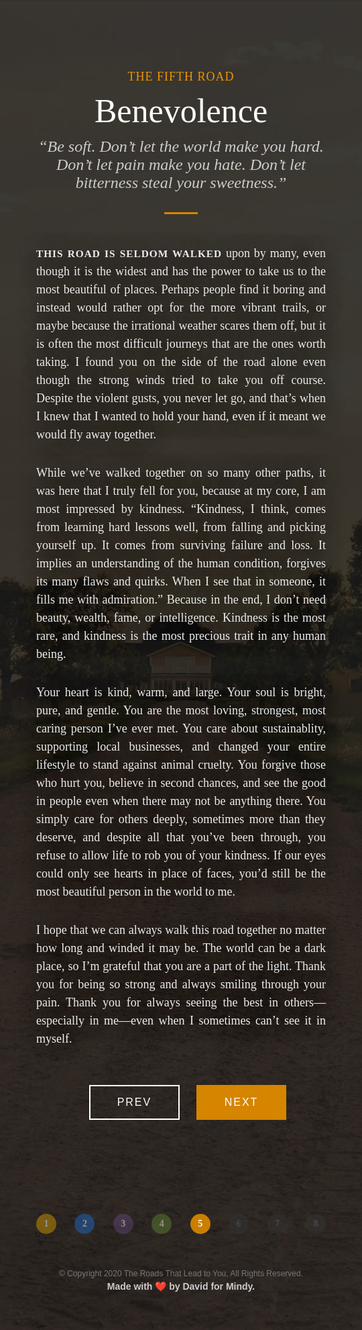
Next (242, 1102)
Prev (134, 1102)
